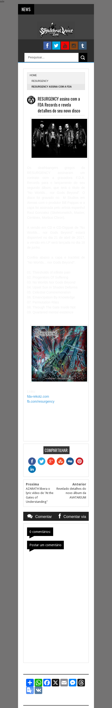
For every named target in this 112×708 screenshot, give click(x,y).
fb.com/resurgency (40, 401)
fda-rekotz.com (38, 396)
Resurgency (40, 81)
